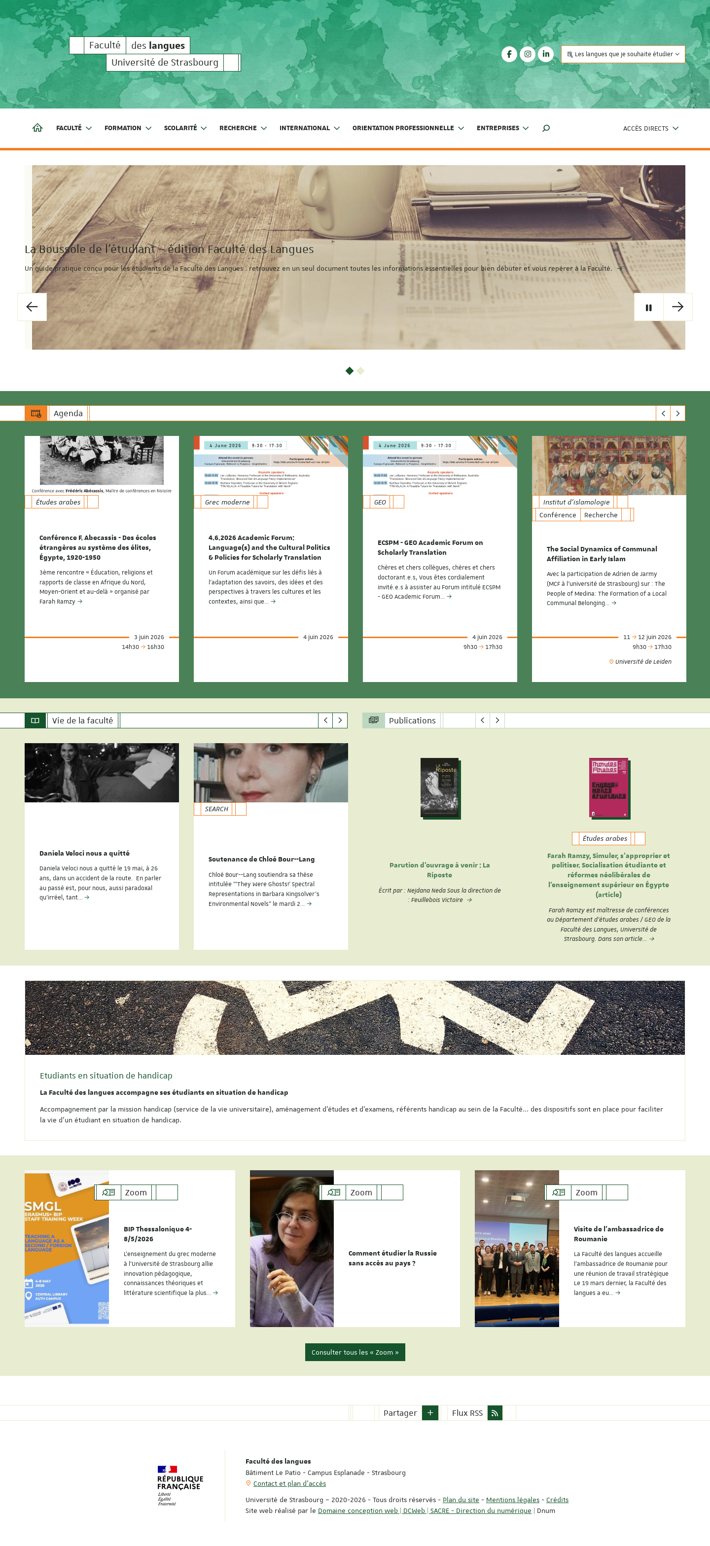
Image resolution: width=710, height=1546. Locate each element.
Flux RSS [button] (467, 1407)
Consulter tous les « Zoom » (355, 1347)
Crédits (557, 1494)
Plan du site (461, 1494)
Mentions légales (512, 1494)
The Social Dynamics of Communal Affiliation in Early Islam (602, 553)
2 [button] (360, 370)
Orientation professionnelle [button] (409, 128)
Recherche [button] (243, 128)
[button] (546, 128)
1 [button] (350, 370)
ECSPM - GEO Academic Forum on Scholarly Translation (430, 547)
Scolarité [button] (186, 128)
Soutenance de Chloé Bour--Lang (262, 857)
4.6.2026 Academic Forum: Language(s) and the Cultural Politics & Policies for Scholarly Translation (269, 547)
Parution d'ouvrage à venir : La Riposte (440, 868)
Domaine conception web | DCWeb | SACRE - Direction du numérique (425, 1505)
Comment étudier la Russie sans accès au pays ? (393, 1255)
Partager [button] (400, 1407)
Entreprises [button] (503, 128)
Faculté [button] (74, 128)
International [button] (310, 128)
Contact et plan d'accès (289, 1478)
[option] (355, 257)
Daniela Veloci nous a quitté (84, 851)
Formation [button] (128, 128)
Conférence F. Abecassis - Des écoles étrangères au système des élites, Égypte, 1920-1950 (97, 547)
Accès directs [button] (651, 128)
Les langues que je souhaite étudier (623, 54)
